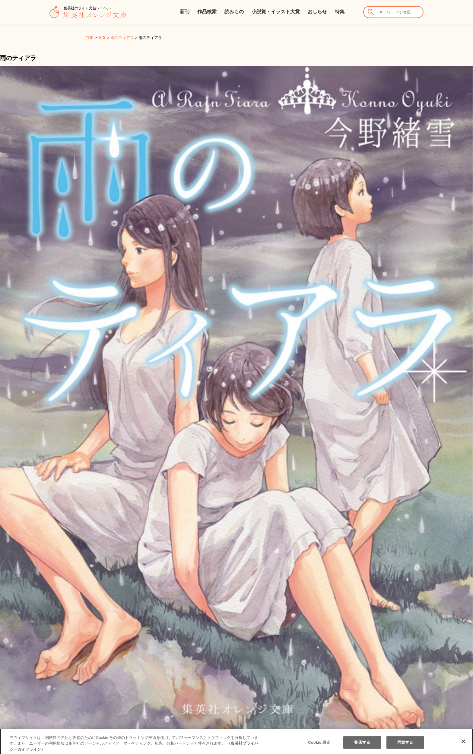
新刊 (184, 11)
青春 (102, 37)
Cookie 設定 (319, 747)
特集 (339, 11)
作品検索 (207, 11)
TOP (90, 37)
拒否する (362, 747)
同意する (405, 747)
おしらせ (317, 11)
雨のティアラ (122, 37)
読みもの (234, 11)
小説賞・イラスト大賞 (276, 11)
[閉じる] (463, 746)
